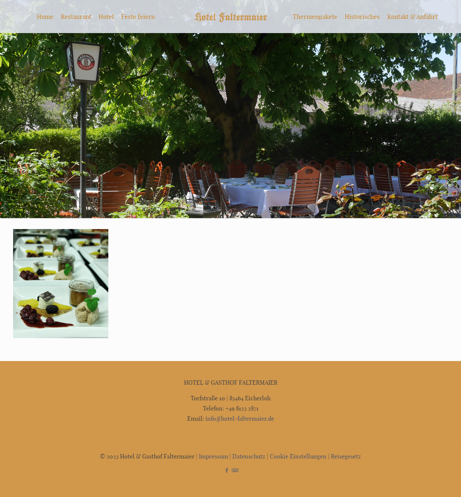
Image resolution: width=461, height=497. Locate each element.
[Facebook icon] (226, 470)
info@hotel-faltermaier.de (239, 418)
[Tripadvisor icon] (234, 470)
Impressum (213, 456)
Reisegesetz (346, 456)
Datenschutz (248, 456)
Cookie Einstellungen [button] (298, 456)
